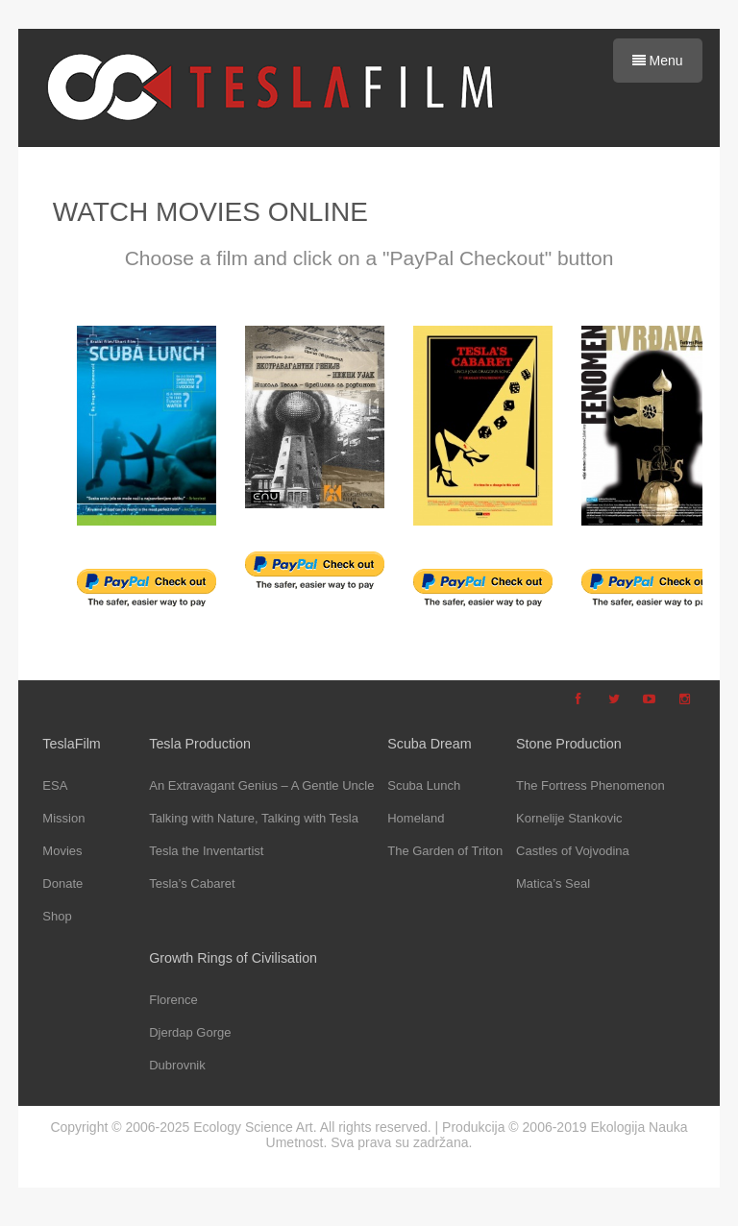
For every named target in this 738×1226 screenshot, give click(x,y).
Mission (63, 818)
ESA (54, 785)
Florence (173, 1000)
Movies (62, 851)
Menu (657, 60)
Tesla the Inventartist (206, 851)
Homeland (415, 818)
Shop (56, 916)
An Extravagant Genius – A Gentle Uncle (261, 785)
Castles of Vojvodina (572, 851)
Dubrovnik (177, 1065)
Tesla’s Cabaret (191, 883)
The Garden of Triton (445, 851)
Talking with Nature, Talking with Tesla (253, 818)
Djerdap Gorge (190, 1032)
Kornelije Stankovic (569, 818)
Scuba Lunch (423, 785)
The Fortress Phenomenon (590, 785)
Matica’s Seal (553, 883)
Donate (62, 883)
